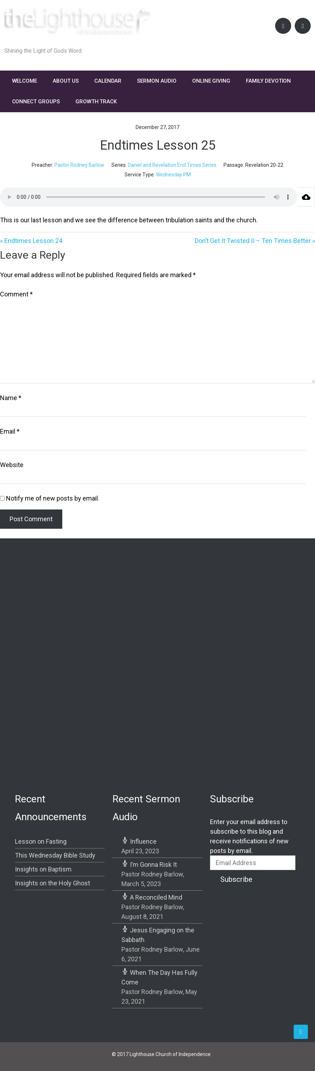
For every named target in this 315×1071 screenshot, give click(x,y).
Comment (16, 294)
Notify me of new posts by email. (52, 498)
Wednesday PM (173, 174)
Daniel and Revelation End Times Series (172, 165)
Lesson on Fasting (41, 841)
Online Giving (211, 81)
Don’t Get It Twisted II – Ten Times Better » (255, 240)
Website (11, 465)
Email (10, 431)
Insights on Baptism (43, 869)
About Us (66, 81)
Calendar (108, 81)
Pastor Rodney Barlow (79, 165)
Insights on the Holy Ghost (52, 883)
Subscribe (236, 879)
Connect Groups (36, 101)
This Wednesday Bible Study (55, 855)
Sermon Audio (156, 81)
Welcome (24, 81)
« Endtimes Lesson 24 (31, 240)
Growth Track (96, 101)
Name (10, 398)
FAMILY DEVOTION (268, 81)
